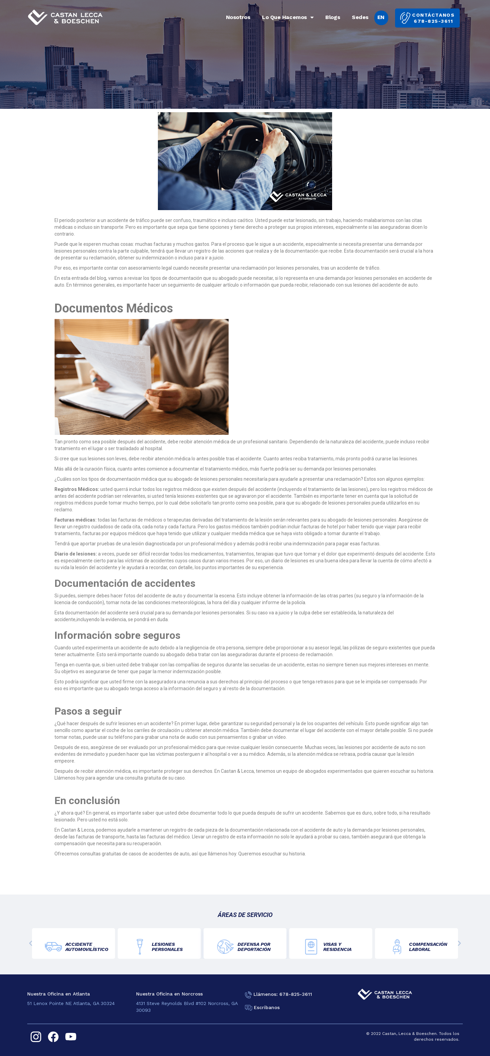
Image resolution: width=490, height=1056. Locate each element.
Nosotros (238, 17)
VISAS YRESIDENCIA (337, 946)
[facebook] (53, 1037)
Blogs (332, 17)
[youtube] (70, 1036)
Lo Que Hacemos (287, 17)
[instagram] (36, 1037)
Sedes (360, 17)
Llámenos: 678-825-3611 (283, 994)
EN (381, 17)
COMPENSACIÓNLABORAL (428, 946)
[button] (30, 943)
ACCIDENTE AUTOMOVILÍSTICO (86, 946)
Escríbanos (267, 1007)
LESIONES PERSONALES (167, 946)
